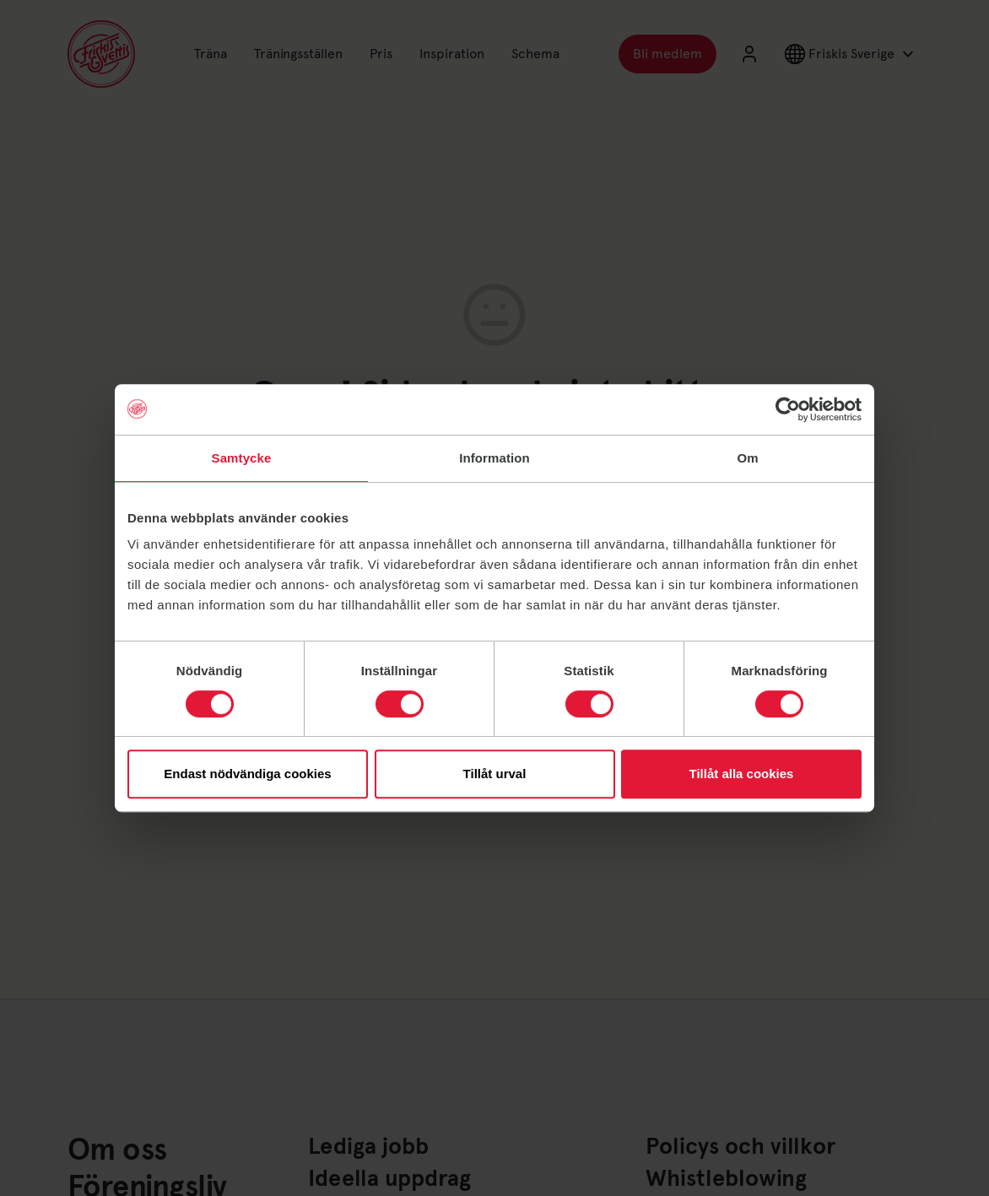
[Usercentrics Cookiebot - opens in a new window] (788, 409)
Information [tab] (494, 458)
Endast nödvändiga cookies (247, 773)
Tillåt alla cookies (741, 773)
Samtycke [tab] (242, 458)
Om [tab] (747, 458)
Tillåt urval (495, 773)
